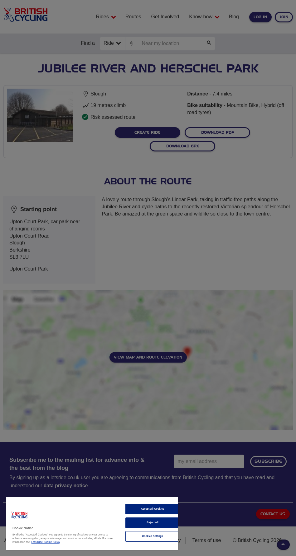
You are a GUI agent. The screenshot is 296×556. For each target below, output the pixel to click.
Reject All (152, 522)
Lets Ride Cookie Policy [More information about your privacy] (46, 542)
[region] (92, 523)
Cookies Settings (152, 536)
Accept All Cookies (152, 508)
